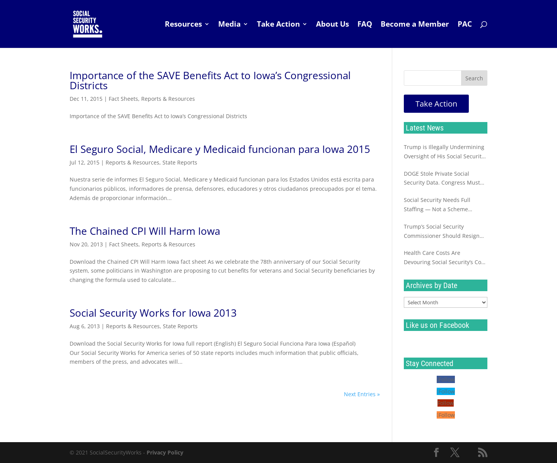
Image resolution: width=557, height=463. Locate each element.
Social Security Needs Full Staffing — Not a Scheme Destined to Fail (437, 205)
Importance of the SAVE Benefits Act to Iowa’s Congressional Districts (210, 80)
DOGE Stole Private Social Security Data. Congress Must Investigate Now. (442, 179)
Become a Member (415, 25)
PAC (465, 25)
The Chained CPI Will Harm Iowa (145, 231)
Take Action (278, 25)
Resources (183, 25)
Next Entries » (362, 394)
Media (229, 25)
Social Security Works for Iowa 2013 (153, 313)
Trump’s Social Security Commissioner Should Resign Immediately (442, 232)
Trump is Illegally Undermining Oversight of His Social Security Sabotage (444, 152)
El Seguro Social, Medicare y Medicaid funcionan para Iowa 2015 (220, 149)
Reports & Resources (168, 98)
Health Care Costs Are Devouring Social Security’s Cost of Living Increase (445, 258)
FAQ (364, 25)
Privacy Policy (165, 452)
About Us (332, 25)
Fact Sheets (123, 98)
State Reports (179, 162)
